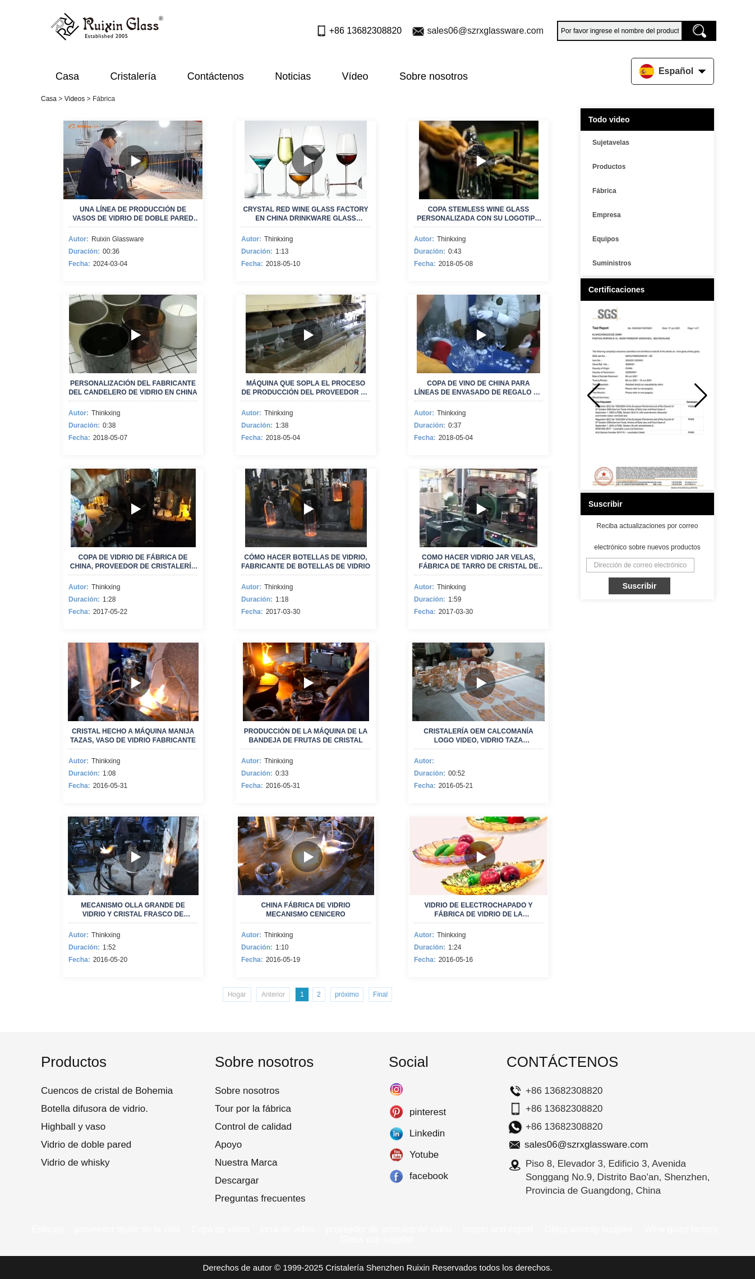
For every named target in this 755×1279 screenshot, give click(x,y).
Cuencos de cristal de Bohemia (107, 1090)
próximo (347, 994)
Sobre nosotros (433, 76)
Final (380, 994)
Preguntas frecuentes (260, 1198)
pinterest (396, 1112)
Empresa (606, 215)
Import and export (498, 1229)
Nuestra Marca (246, 1162)
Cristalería (133, 76)
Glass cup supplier (377, 1239)
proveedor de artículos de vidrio (389, 1229)
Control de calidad (253, 1126)
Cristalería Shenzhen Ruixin (377, 1267)
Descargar (237, 1180)
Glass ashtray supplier (589, 1229)
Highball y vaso (73, 1126)
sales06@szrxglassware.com (485, 30)
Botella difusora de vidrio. (94, 1108)
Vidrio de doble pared (86, 1144)
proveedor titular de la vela (127, 1229)
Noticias (293, 76)
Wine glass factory (681, 1229)
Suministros (611, 263)
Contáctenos (215, 76)
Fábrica (604, 191)
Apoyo (228, 1144)
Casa (67, 76)
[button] (700, 395)
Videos (75, 99)
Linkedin (396, 1133)
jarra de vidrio (287, 1229)
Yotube (396, 1155)
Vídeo (355, 76)
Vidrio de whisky (75, 1162)
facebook (396, 1176)
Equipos (605, 239)
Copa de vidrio (220, 1229)
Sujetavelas (610, 142)
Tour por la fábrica (253, 1108)
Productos (608, 167)
